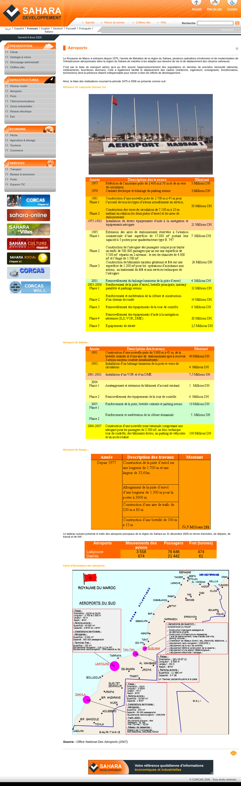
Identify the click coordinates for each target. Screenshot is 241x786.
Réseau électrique (21, 111)
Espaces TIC (17, 184)
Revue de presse (114, 22)
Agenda (89, 22)
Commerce (16, 150)
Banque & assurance (22, 174)
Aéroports (16, 91)
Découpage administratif (24, 62)
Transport (15, 169)
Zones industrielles (21, 106)
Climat (14, 52)
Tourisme (15, 145)
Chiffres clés (143, 22)
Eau (12, 116)
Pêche (14, 135)
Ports (13, 96)
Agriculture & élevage (22, 140)
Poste (13, 179)
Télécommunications (22, 101)
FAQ (163, 22)
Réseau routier (18, 86)
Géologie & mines (20, 57)
